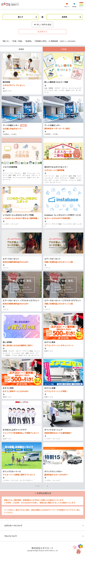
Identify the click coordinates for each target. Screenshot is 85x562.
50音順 (63, 49)
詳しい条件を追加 (42, 24)
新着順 (21, 49)
